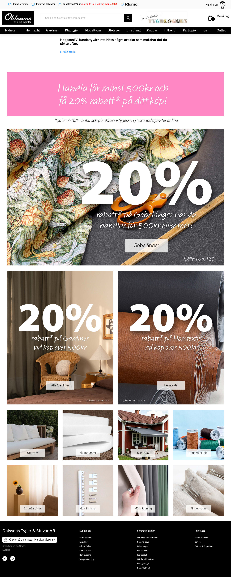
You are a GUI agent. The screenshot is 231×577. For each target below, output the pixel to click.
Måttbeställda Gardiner (147, 537)
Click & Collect (85, 546)
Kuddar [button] (152, 30)
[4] (13, 558)
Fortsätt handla (68, 51)
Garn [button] (206, 30)
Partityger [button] (190, 30)
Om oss (198, 542)
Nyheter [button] (11, 30)
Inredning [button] (133, 30)
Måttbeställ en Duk (145, 559)
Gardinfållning (143, 568)
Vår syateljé (142, 550)
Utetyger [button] (114, 30)
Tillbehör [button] (170, 30)
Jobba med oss (201, 537)
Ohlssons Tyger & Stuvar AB (28, 530)
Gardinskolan (143, 542)
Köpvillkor (83, 542)
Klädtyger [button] (72, 30)
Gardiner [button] (52, 30)
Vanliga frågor (143, 563)
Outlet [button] (221, 30)
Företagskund (85, 537)
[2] (4, 558)
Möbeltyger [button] (93, 30)
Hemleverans (85, 555)
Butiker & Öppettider (204, 546)
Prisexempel (142, 546)
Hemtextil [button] (33, 30)
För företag (142, 555)
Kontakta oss (85, 550)
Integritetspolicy (86, 559)
